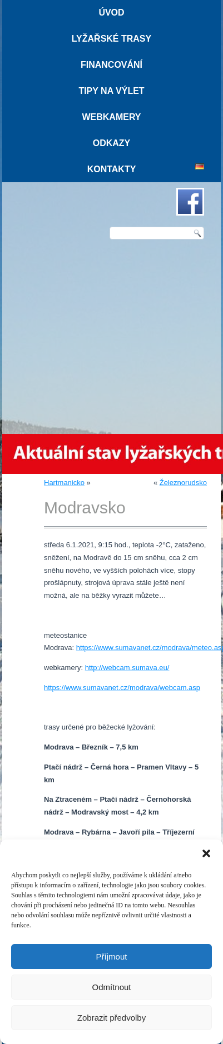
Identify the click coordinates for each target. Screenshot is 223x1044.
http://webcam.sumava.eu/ (127, 667)
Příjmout (111, 956)
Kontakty (111, 169)
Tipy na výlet (111, 91)
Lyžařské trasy (111, 38)
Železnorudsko (183, 482)
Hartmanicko (64, 482)
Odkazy (112, 143)
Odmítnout (111, 987)
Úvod (111, 12)
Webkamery (111, 117)
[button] (206, 853)
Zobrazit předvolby (111, 1017)
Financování (111, 64)
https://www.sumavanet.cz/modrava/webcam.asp (122, 687)
